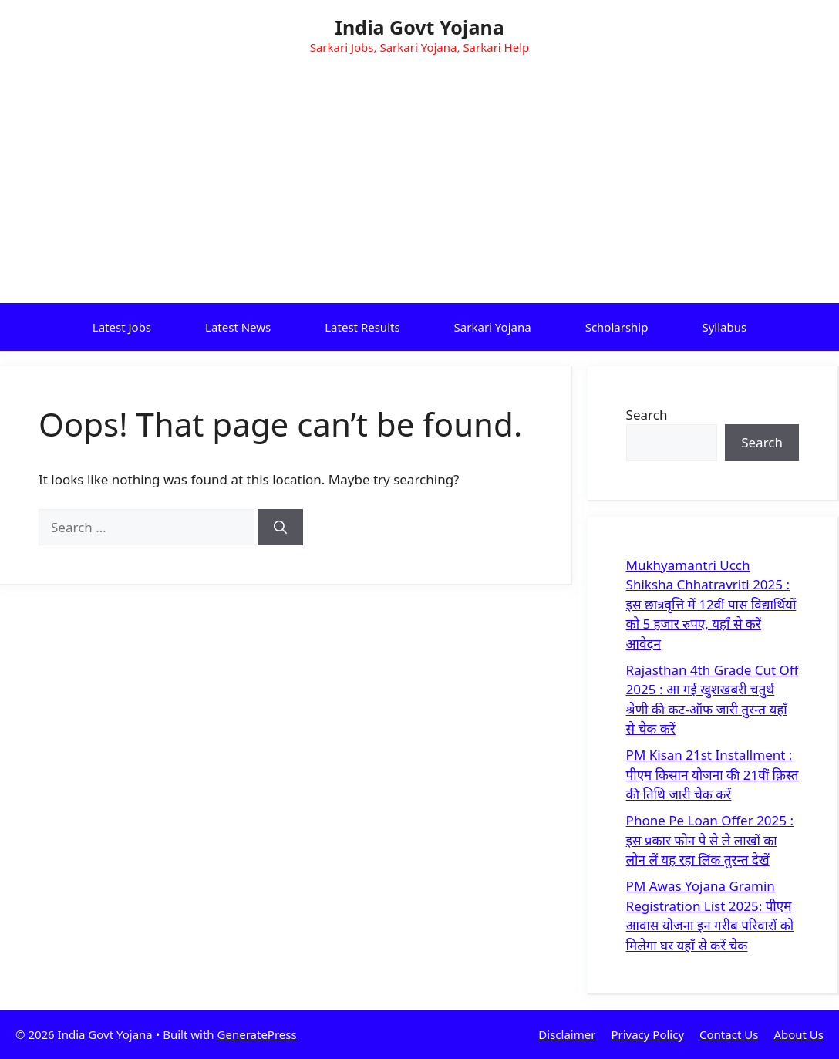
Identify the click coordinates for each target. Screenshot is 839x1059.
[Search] (280, 527)
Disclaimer (566, 1034)
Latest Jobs (122, 327)
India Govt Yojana (419, 27)
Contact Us (728, 1034)
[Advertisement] (419, 187)
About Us (798, 1034)
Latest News (238, 327)
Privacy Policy (647, 1034)
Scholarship (617, 327)
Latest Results (362, 327)
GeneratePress (257, 1034)
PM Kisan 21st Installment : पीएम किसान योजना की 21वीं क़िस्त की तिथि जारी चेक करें (712, 774)
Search (647, 414)
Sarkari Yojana (492, 327)
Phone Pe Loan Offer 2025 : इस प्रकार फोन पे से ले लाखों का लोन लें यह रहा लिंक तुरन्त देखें (710, 839)
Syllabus (724, 327)
